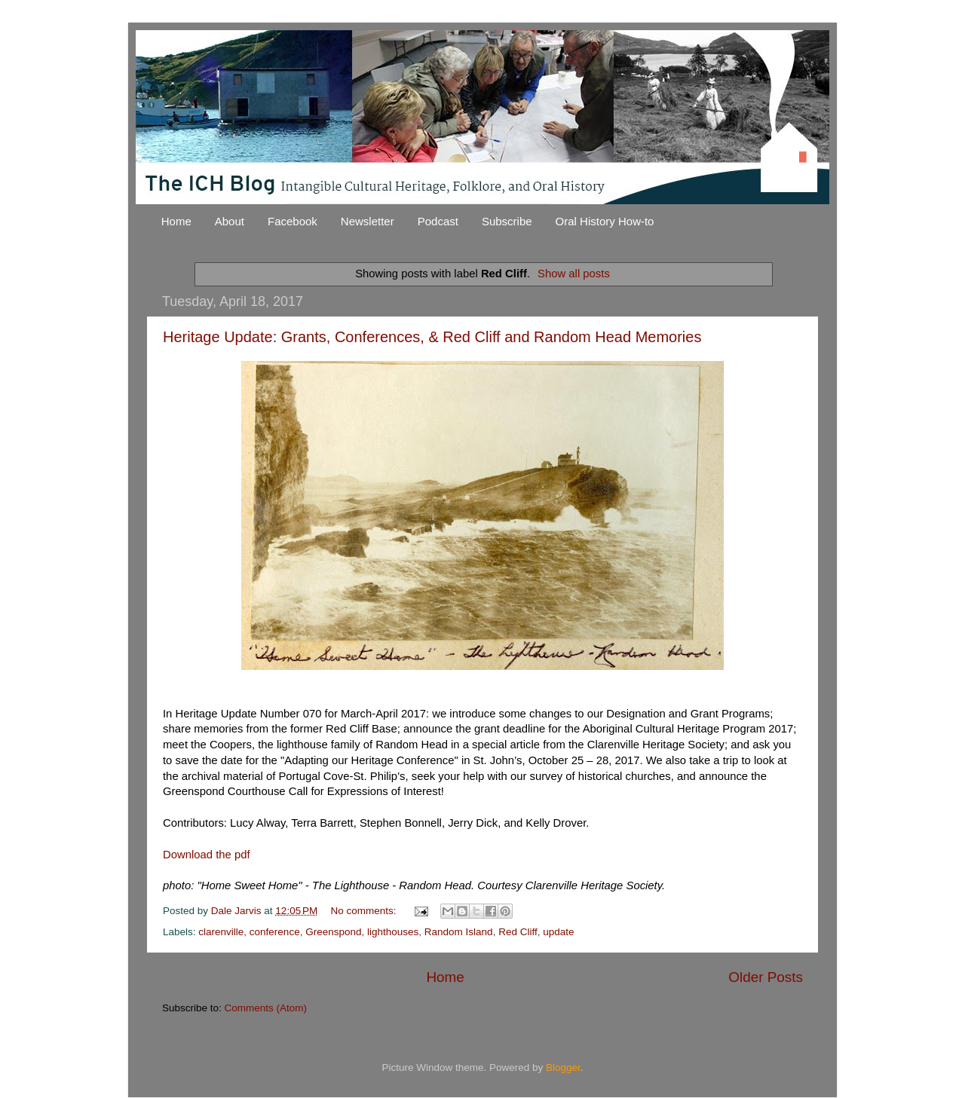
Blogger (563, 1067)
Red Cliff (518, 931)
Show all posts (574, 274)
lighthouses (392, 931)
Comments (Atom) (266, 1008)
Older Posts (765, 977)
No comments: (365, 910)
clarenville (221, 931)
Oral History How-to (605, 221)
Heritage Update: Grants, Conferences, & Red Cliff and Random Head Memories (432, 337)
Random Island (458, 931)
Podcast (438, 221)
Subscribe (507, 221)
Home (176, 221)
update (558, 931)
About (229, 221)
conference (275, 931)
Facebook (292, 221)
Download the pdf (206, 855)
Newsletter (367, 221)
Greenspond (333, 931)
